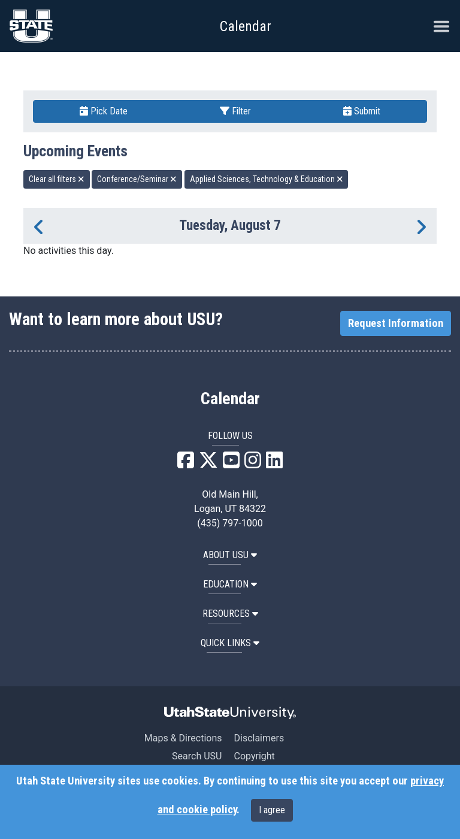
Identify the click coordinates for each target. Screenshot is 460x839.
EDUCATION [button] (230, 584)
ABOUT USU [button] (230, 555)
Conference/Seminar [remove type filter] (137, 179)
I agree (272, 810)
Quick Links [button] (230, 643)
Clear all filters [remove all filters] (56, 179)
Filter (235, 111)
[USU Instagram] (252, 464)
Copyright (254, 756)
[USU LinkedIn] (274, 464)
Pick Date (104, 111)
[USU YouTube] (231, 464)
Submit (361, 111)
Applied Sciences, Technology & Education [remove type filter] (266, 179)
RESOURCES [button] (230, 613)
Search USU (197, 756)
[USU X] (208, 464)
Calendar (230, 398)
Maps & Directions (183, 738)
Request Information (395, 323)
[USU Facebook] (185, 464)
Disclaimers (259, 738)
